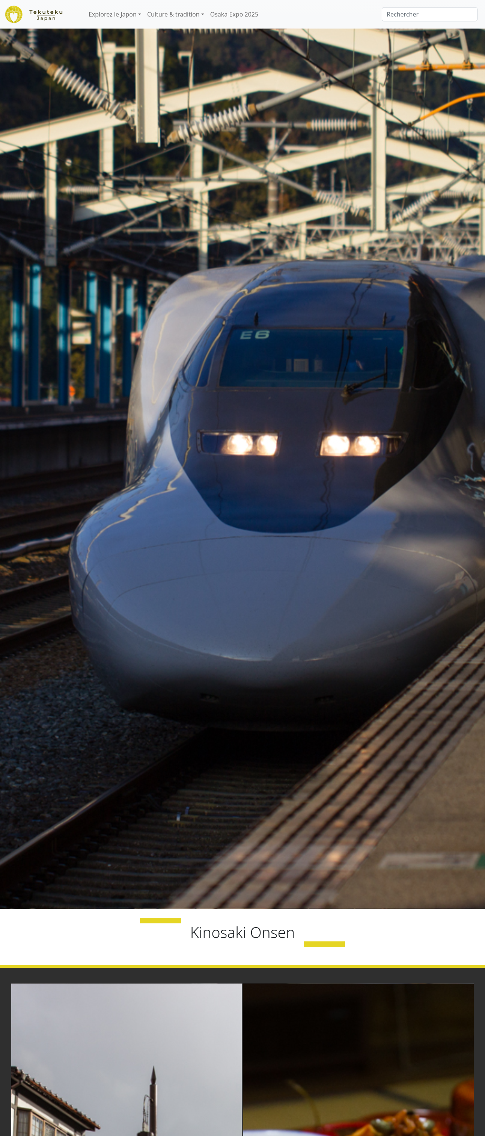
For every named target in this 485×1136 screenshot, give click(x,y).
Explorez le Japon (113, 14)
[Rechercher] (429, 14)
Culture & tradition (173, 14)
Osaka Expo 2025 (234, 14)
